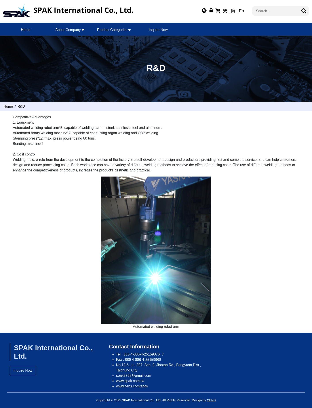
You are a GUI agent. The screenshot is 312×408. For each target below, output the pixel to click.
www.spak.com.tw (130, 381)
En (241, 10)
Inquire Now (158, 30)
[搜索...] (278, 11)
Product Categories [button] (112, 30)
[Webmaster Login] (211, 11)
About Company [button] (68, 30)
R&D (21, 106)
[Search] (304, 11)
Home (25, 30)
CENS (211, 400)
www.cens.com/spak (132, 386)
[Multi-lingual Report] (204, 11)
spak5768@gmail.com (133, 375)
